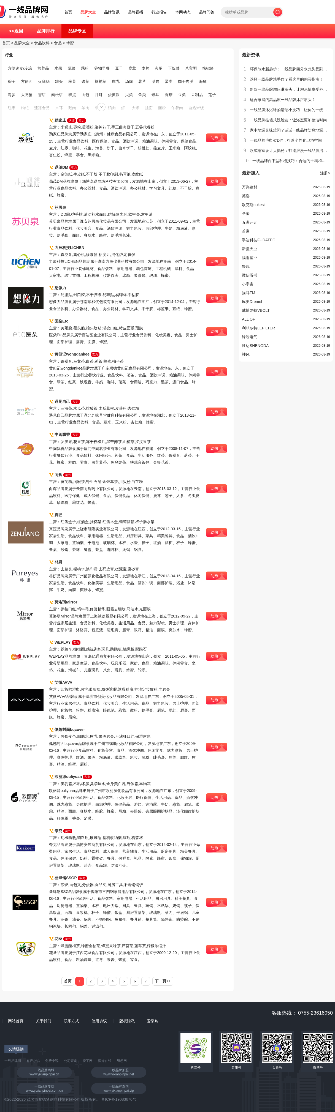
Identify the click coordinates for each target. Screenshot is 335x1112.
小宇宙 (247, 284)
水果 (58, 68)
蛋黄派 (114, 94)
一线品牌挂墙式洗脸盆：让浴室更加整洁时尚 (288, 120)
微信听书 (249, 275)
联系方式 (71, 1021)
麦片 (145, 68)
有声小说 (33, 1061)
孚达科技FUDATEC (258, 240)
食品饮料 (42, 43)
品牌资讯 (112, 12)
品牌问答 (206, 12)
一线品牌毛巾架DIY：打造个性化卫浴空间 (286, 140)
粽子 (11, 81)
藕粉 (85, 68)
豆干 (119, 68)
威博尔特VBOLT (256, 310)
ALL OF (248, 319)
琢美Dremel (252, 301)
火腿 (159, 68)
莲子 (212, 94)
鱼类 (142, 94)
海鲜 (203, 81)
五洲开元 (249, 222)
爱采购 (152, 1021)
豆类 (182, 94)
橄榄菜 (100, 81)
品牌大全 (88, 12)
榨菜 (72, 81)
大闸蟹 (27, 94)
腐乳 (116, 81)
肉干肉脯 (185, 81)
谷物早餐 (102, 68)
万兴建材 (249, 187)
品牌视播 (135, 12)
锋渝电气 (249, 337)
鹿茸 (132, 68)
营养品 (43, 68)
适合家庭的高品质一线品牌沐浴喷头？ (282, 99)
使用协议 (99, 1021)
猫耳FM (248, 293)
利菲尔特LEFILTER (258, 328)
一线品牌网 (12, 1061)
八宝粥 (191, 68)
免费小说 (51, 1061)
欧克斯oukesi (253, 205)
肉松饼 (57, 94)
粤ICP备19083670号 (118, 1099)
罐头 (59, 81)
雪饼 (42, 94)
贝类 (129, 94)
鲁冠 (246, 266)
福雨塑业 (249, 257)
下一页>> (163, 981)
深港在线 (104, 1061)
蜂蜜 (70, 43)
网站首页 (15, 1021)
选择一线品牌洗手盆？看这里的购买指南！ (286, 79)
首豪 (246, 231)
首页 (68, 12)
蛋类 (168, 81)
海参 (11, 94)
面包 (85, 94)
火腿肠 (44, 81)
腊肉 (155, 81)
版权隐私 (127, 1021)
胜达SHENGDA (255, 345)
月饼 (98, 94)
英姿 (246, 196)
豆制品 (197, 94)
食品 (58, 43)
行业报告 (159, 12)
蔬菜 (71, 68)
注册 (325, 173)
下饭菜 (174, 68)
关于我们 (43, 1021)
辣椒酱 (208, 68)
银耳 (155, 94)
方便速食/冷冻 (20, 68)
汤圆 (129, 81)
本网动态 (183, 12)
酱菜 (85, 81)
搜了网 (88, 1061)
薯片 (142, 81)
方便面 (27, 81)
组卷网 (122, 1061)
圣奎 (246, 213)
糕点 (72, 94)
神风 (246, 354)
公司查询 (70, 1061)
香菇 (168, 94)
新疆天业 (249, 249)
